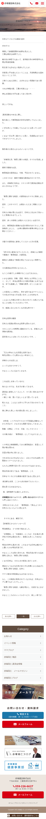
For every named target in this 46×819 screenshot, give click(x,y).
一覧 (23, 616)
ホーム (11, 803)
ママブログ (9, 650)
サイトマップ (33, 803)
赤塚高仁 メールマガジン (16, 671)
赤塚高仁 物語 (10, 657)
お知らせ (8, 636)
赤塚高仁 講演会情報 (13, 664)
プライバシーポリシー (21, 803)
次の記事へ (37, 616)
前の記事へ (8, 616)
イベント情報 (10, 643)
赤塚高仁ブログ (11, 678)
